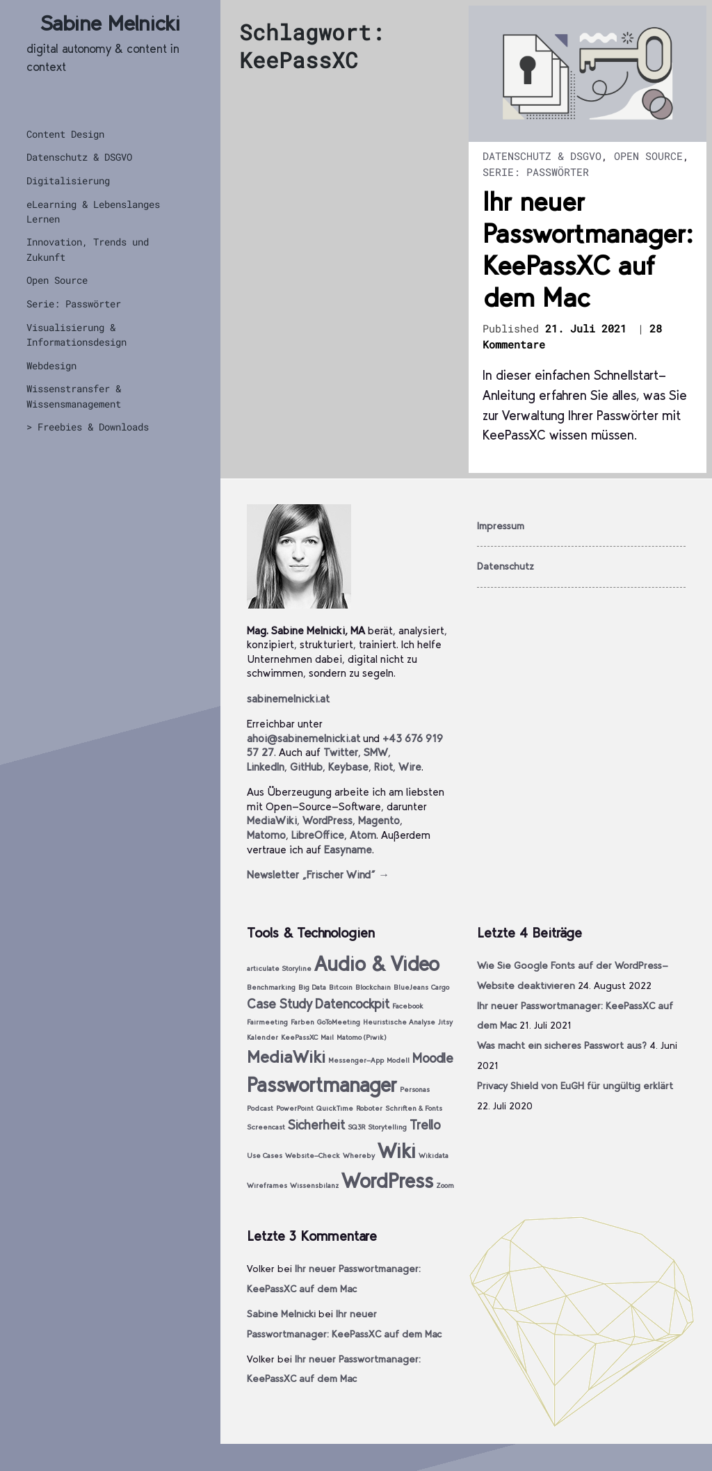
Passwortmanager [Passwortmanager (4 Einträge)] (322, 1084)
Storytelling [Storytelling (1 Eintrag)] (387, 1127)
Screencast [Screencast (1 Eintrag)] (266, 1127)
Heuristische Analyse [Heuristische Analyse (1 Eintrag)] (399, 1022)
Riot (383, 766)
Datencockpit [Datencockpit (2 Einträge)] (352, 1004)
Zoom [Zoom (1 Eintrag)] (445, 1185)
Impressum (500, 526)
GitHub (306, 766)
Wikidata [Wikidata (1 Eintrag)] (433, 1155)
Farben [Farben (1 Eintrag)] (302, 1022)
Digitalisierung (68, 180)
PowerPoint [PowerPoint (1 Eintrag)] (295, 1108)
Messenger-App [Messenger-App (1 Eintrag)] (356, 1060)
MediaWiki (272, 820)
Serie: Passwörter (73, 303)
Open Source (57, 280)
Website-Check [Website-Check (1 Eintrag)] (312, 1155)
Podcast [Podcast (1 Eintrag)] (260, 1108)
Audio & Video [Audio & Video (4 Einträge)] (376, 963)
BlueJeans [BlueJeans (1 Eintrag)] (411, 987)
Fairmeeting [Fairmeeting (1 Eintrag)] (267, 1022)
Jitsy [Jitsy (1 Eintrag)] (445, 1022)
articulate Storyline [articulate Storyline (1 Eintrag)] (279, 968)
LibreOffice (317, 835)
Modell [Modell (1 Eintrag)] (398, 1060)
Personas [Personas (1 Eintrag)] (415, 1089)
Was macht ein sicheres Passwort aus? (562, 1045)
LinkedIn (265, 766)
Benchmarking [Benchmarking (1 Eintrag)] (271, 987)
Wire (409, 766)
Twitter (340, 752)
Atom (363, 835)
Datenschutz (505, 566)
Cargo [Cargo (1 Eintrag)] (440, 987)
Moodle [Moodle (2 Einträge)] (432, 1058)
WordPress (327, 820)
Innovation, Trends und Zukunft (87, 249)
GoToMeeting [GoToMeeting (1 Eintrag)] (338, 1022)
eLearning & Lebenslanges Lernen (93, 211)
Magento (379, 820)
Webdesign (51, 365)
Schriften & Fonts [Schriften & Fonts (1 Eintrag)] (413, 1108)
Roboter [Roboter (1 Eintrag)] (369, 1108)
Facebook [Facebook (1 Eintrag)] (407, 1006)
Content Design (65, 133)
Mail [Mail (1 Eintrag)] (327, 1037)
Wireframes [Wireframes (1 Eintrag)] (267, 1185)
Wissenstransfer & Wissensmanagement (73, 396)
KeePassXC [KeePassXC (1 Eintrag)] (299, 1037)
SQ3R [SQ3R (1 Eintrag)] (356, 1127)
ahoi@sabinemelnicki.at (303, 738)
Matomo (266, 835)
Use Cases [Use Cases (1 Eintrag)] (264, 1155)
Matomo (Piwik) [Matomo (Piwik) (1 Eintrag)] (362, 1037)
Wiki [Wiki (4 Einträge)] (397, 1151)
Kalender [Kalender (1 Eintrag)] (262, 1037)
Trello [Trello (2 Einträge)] (425, 1125)
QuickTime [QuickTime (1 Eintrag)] (334, 1108)
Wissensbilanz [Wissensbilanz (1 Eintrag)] (314, 1185)
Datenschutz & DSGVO (79, 156)
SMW (376, 752)
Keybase (348, 766)
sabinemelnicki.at (288, 698)
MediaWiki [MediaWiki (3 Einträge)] (286, 1057)
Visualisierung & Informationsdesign (76, 334)
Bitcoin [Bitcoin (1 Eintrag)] (341, 987)
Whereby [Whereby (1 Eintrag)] (359, 1155)
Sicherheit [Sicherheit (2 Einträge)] (316, 1125)
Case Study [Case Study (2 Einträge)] (279, 1004)
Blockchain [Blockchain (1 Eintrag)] (373, 987)
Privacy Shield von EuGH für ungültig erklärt (575, 1085)
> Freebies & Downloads (87, 426)
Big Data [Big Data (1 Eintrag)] (312, 987)
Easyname (348, 849)
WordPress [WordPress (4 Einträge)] (387, 1180)
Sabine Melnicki (110, 23)
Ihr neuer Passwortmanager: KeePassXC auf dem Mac (588, 250)
